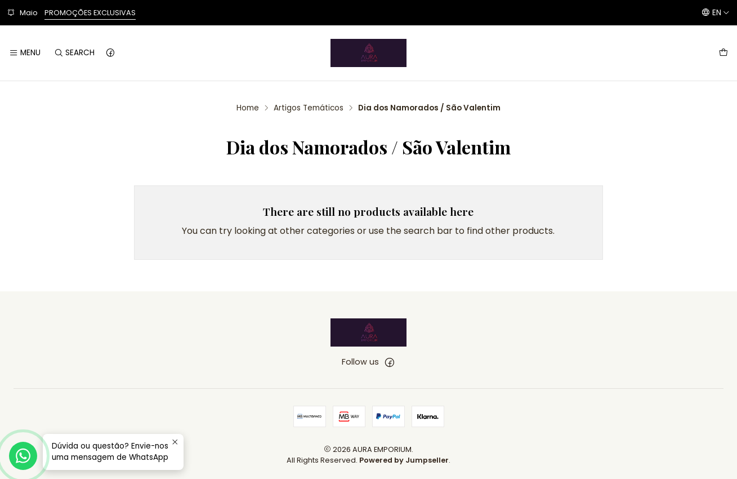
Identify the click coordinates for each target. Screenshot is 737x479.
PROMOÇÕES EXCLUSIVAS (90, 12)
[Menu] (25, 53)
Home (247, 108)
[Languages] (715, 12)
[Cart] (723, 53)
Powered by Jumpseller (404, 460)
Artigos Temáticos (308, 108)
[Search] (73, 53)
